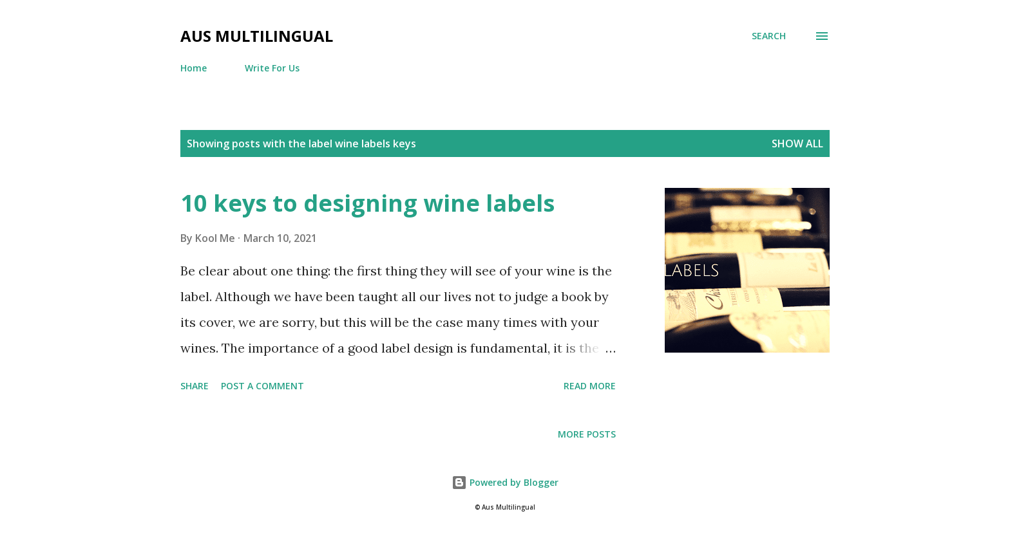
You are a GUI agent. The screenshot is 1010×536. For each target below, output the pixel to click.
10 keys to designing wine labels (367, 203)
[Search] (769, 36)
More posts (587, 434)
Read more (590, 386)
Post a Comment (262, 386)
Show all (797, 143)
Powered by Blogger (505, 482)
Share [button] (194, 386)
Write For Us (272, 68)
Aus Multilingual (256, 35)
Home (193, 68)
